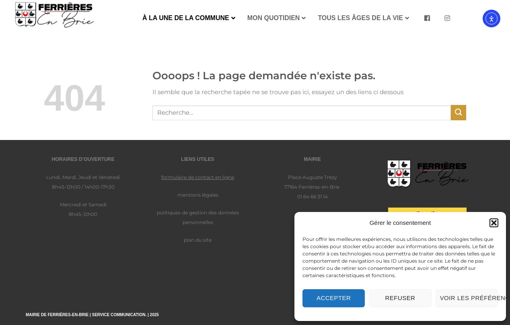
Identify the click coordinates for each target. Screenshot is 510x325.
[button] (494, 223)
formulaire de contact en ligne (197, 177)
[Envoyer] (458, 112)
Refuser (400, 297)
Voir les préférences (469, 297)
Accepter (334, 297)
